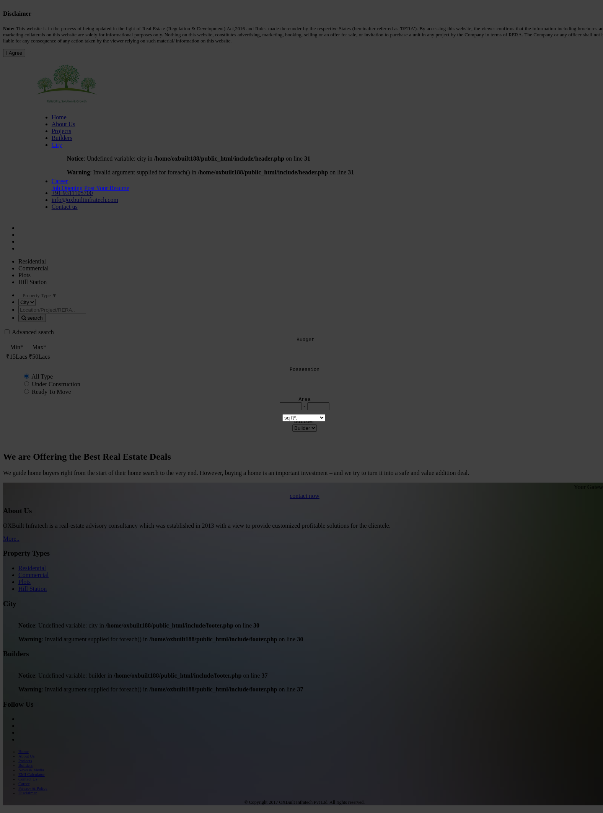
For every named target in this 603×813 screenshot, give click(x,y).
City (57, 144)
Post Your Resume (106, 188)
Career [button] (60, 181)
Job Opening (67, 188)
